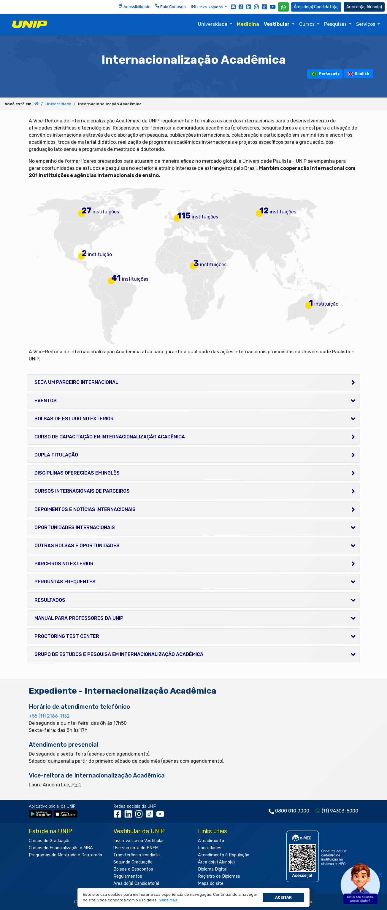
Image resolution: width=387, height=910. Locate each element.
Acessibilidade (134, 6)
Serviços (366, 24)
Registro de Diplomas (219, 876)
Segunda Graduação (133, 862)
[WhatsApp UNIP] (283, 7)
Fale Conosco (170, 6)
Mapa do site (210, 883)
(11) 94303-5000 (340, 811)
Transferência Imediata (136, 855)
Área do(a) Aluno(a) (216, 862)
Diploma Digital (212, 869)
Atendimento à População (223, 855)
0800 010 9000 (292, 811)
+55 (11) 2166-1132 (49, 716)
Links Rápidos (207, 6)
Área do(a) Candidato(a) (136, 883)
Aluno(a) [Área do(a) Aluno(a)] (364, 6)
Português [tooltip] (325, 73)
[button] (168, 900)
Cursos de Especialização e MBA (61, 847)
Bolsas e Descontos (133, 869)
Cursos (307, 24)
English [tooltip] (358, 73)
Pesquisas (336, 24)
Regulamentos (127, 876)
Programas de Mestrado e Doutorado (65, 855)
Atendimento (211, 840)
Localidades (209, 847)
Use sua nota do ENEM (135, 847)
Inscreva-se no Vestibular (138, 840)
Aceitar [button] (283, 897)
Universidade (213, 24)
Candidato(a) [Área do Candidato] (316, 6)
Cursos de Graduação (50, 840)
